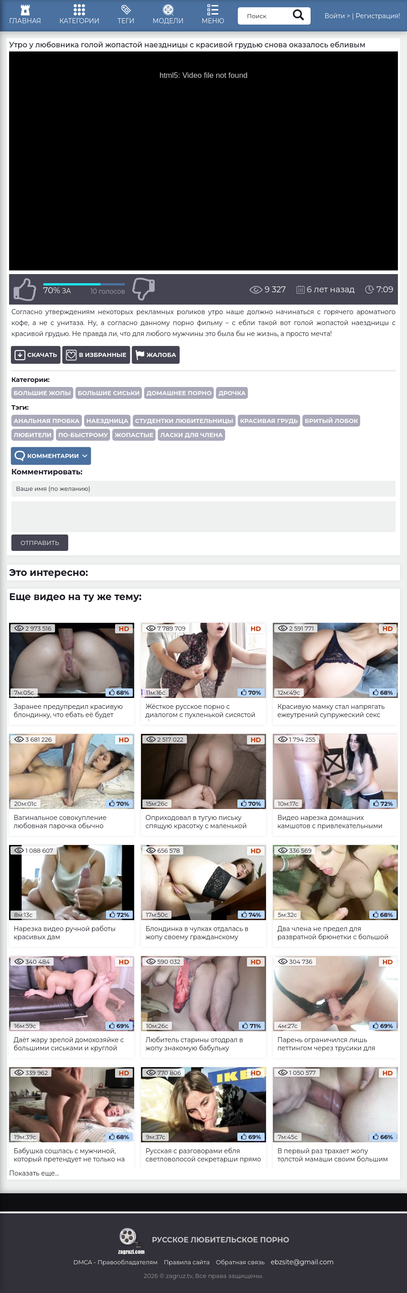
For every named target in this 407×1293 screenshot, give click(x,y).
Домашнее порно (178, 393)
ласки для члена (191, 434)
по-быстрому (83, 434)
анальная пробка (47, 420)
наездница (107, 420)
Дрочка (232, 393)
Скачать (36, 355)
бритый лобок (331, 420)
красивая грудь (269, 420)
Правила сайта (187, 1262)
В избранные (96, 355)
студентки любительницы (184, 420)
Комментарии (51, 456)
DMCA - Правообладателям (115, 1262)
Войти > (337, 16)
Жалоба (156, 355)
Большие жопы (42, 393)
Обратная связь (240, 1262)
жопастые (134, 434)
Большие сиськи (109, 393)
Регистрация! (378, 16)
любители (32, 434)
